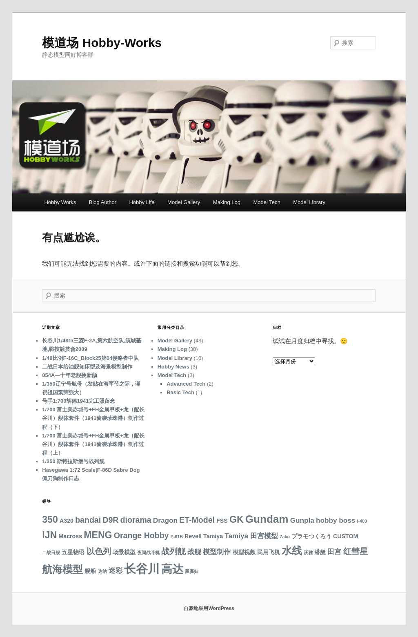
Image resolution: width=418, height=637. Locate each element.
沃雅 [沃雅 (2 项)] (308, 552)
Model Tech (266, 202)
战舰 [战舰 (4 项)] (194, 552)
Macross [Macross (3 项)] (70, 536)
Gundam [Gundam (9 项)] (267, 519)
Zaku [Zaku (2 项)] (285, 536)
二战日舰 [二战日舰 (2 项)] (51, 552)
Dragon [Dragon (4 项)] (165, 520)
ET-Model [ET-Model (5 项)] (197, 519)
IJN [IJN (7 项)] (49, 535)
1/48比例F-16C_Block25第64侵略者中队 (90, 358)
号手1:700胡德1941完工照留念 (78, 401)
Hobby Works (60, 202)
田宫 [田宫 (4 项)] (334, 552)
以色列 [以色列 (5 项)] (99, 551)
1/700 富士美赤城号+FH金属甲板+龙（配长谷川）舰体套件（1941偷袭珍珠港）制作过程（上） (93, 444)
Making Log (226, 202)
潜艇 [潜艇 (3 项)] (320, 552)
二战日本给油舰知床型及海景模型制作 (87, 367)
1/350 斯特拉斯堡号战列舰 (73, 461)
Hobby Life (141, 202)
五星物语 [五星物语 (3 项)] (73, 552)
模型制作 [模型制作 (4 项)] (217, 552)
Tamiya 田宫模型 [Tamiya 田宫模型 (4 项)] (251, 536)
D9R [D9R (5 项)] (110, 519)
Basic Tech (180, 392)
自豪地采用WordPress (209, 608)
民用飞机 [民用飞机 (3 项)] (268, 552)
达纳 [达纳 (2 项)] (102, 571)
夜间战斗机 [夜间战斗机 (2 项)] (148, 552)
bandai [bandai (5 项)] (88, 519)
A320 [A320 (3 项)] (66, 520)
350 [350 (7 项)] (50, 519)
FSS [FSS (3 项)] (222, 520)
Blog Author (102, 202)
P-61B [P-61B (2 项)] (177, 536)
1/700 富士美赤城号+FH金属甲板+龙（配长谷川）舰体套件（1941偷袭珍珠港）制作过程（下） (93, 418)
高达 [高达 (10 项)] (172, 569)
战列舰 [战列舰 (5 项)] (173, 551)
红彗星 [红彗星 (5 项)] (355, 551)
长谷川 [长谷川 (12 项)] (142, 568)
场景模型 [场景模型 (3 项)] (124, 552)
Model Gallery (183, 202)
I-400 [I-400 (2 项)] (362, 521)
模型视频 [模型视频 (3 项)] (244, 552)
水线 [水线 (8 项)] (292, 550)
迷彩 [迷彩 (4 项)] (115, 570)
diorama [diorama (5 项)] (135, 519)
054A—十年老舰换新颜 (69, 375)
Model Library (309, 202)
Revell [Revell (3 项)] (193, 536)
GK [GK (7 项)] (236, 519)
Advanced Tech (186, 384)
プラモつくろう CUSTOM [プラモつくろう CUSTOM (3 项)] (324, 536)
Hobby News (173, 367)
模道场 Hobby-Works (102, 42)
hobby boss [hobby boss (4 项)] (335, 520)
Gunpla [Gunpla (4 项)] (302, 520)
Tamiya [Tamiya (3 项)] (213, 536)
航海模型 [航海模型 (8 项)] (62, 569)
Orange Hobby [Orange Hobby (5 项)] (141, 535)
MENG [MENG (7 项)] (98, 535)
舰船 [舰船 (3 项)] (90, 571)
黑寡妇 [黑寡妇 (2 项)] (191, 571)
